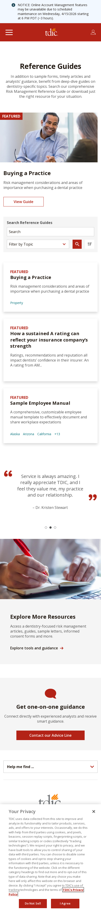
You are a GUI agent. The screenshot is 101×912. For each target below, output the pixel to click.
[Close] (94, 811)
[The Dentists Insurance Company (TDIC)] (52, 32)
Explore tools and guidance (34, 648)
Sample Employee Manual (40, 403)
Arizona (28, 434)
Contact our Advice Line (50, 735)
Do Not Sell (33, 903)
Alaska (15, 434)
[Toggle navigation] (9, 32)
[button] (46, 527)
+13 (57, 434)
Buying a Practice (30, 277)
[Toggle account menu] (93, 32)
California (44, 434)
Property (16, 303)
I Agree (65, 903)
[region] (50, 858)
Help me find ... (20, 766)
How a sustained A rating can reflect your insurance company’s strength (49, 339)
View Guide (23, 201)
